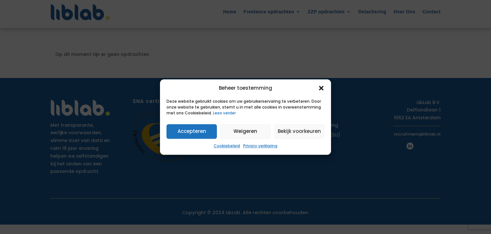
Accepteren (192, 131)
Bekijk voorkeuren (299, 131)
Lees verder (224, 113)
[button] (321, 88)
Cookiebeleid (227, 146)
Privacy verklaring (260, 146)
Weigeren (245, 131)
